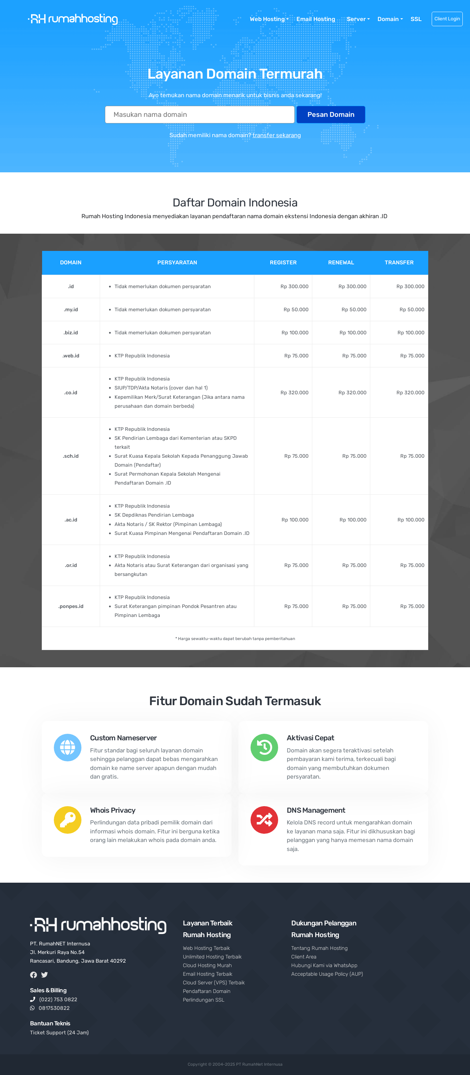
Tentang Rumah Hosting (319, 948)
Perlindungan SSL (203, 1000)
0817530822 (54, 1008)
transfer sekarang (277, 135)
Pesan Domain (330, 114)
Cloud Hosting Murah (207, 965)
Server (356, 19)
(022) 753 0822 (58, 999)
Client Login (447, 19)
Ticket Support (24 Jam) (59, 1033)
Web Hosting (267, 19)
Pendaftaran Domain (207, 991)
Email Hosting (315, 19)
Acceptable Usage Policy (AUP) (327, 974)
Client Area (303, 957)
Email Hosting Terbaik (207, 974)
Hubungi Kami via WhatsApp (324, 965)
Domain (388, 19)
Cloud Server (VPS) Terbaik (214, 983)
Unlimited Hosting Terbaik (212, 957)
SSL (416, 19)
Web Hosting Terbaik (206, 948)
